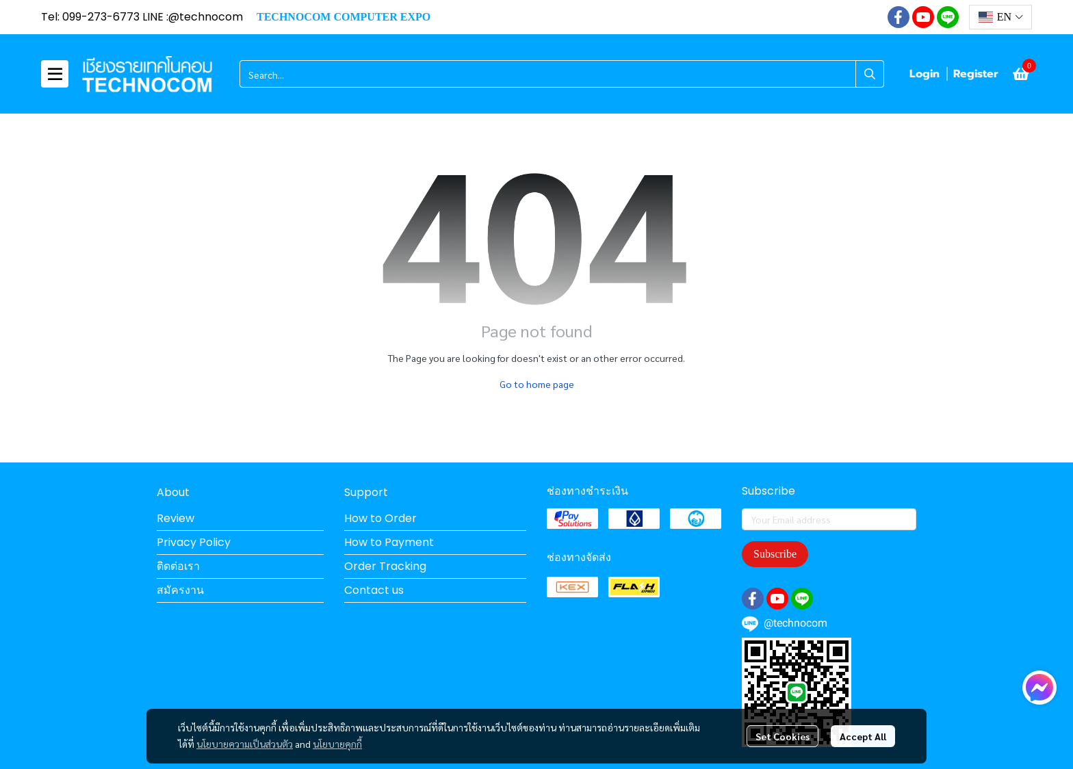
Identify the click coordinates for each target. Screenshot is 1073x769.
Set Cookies (782, 736)
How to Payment (389, 542)
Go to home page (537, 384)
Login (924, 74)
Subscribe (775, 554)
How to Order (380, 518)
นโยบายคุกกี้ (337, 744)
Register (975, 74)
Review (175, 518)
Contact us (374, 590)
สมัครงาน (180, 590)
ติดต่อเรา (178, 566)
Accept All (863, 736)
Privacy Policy (194, 542)
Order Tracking (385, 566)
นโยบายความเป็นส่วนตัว (244, 744)
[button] (1000, 17)
